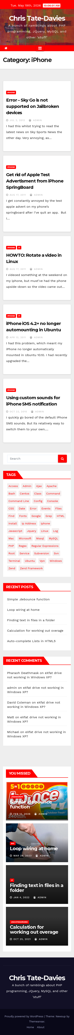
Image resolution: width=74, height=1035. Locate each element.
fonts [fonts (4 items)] (23, 516)
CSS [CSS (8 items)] (11, 508)
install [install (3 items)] (12, 523)
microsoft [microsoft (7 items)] (25, 538)
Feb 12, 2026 (22, 814)
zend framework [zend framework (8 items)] (31, 568)
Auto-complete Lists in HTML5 (31, 641)
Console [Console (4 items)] (52, 501)
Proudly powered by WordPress (24, 1016)
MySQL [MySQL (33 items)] (53, 538)
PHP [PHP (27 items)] (11, 545)
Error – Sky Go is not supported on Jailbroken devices (32, 106)
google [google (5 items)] (36, 516)
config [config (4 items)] (38, 501)
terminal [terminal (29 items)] (14, 560)
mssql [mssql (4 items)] (40, 538)
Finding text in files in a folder (31, 620)
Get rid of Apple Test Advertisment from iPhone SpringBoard (34, 181)
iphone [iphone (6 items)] (45, 523)
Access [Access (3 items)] (13, 486)
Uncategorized (19, 922)
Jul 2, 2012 (17, 120)
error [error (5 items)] (33, 508)
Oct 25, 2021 (22, 939)
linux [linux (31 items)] (44, 530)
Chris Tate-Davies (37, 18)
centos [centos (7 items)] (24, 493)
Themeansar (36, 1021)
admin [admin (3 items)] (27, 486)
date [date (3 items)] (22, 508)
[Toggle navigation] (40, 48)
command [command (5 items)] (53, 493)
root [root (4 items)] (11, 553)
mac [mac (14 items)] (11, 538)
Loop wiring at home (23, 610)
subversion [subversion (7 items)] (41, 553)
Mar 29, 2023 (22, 855)
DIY (12, 843)
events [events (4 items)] (46, 508)
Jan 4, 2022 (21, 897)
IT (19, 247)
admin (35, 120)
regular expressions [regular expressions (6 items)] (44, 545)
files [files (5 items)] (58, 508)
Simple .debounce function (28, 599)
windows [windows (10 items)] (56, 560)
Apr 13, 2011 (18, 337)
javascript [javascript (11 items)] (15, 530)
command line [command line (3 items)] (18, 501)
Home (30, 1027)
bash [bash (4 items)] (11, 493)
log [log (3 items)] (55, 530)
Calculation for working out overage (35, 630)
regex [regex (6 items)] (23, 545)
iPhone (11, 92)
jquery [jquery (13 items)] (31, 530)
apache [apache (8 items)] (52, 486)
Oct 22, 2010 (18, 411)
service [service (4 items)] (24, 553)
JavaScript (17, 797)
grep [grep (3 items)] (49, 516)
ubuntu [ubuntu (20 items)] (30, 560)
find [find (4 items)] (11, 516)
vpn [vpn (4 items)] (42, 560)
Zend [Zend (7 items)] (11, 568)
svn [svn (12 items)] (56, 553)
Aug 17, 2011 (18, 194)
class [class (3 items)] (37, 493)
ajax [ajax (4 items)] (39, 486)
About (40, 1027)
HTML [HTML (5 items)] (61, 516)
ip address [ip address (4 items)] (29, 523)
